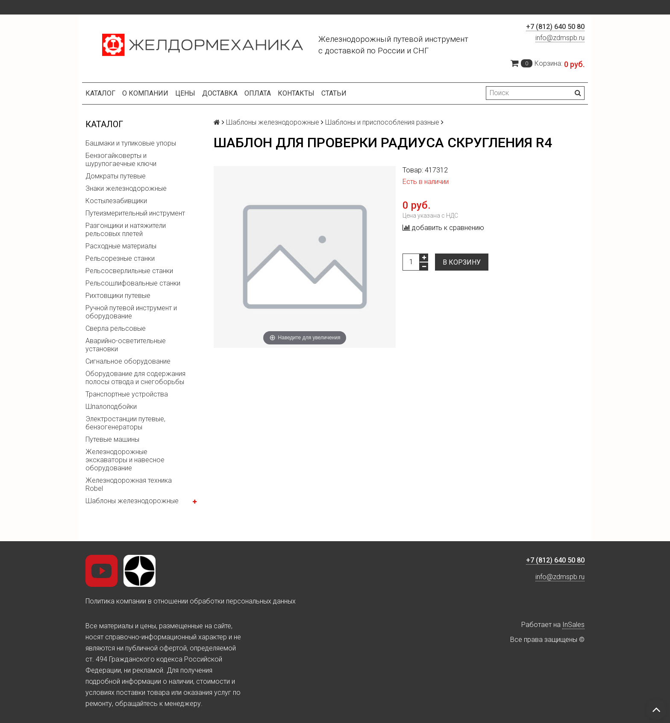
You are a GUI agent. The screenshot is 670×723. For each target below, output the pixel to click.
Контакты (296, 93)
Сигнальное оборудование (127, 361)
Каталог (100, 93)
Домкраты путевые (115, 176)
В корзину (462, 262)
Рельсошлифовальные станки (132, 283)
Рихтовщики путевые (117, 296)
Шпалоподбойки (111, 406)
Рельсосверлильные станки (129, 271)
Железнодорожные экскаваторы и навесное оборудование (125, 460)
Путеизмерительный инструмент (135, 213)
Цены (185, 93)
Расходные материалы (120, 246)
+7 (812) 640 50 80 (555, 27)
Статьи (334, 93)
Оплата (257, 93)
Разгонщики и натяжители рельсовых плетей (125, 230)
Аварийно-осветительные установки (125, 345)
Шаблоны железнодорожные (132, 501)
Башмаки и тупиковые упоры (130, 143)
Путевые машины (112, 439)
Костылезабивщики (116, 201)
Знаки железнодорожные (126, 188)
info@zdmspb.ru (560, 38)
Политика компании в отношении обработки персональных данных (190, 601)
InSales (573, 625)
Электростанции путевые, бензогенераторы (125, 423)
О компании (145, 93)
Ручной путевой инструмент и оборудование (131, 312)
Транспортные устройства (126, 394)
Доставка (220, 93)
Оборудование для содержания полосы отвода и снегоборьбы (135, 378)
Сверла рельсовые (115, 328)
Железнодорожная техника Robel (128, 484)
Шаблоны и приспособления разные (382, 122)
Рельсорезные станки (120, 258)
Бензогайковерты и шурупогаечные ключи (120, 160)
